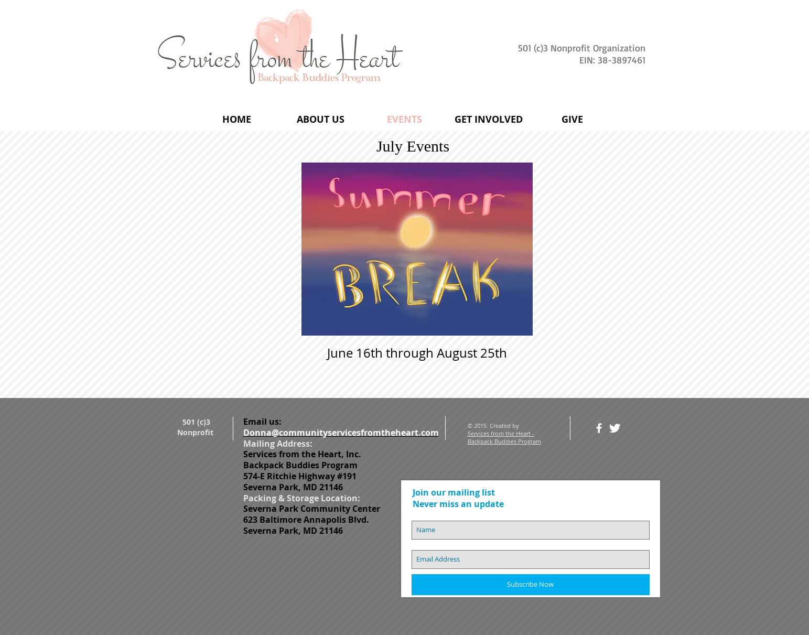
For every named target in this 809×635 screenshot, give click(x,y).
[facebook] (599, 428)
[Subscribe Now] (531, 584)
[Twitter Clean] (614, 428)
